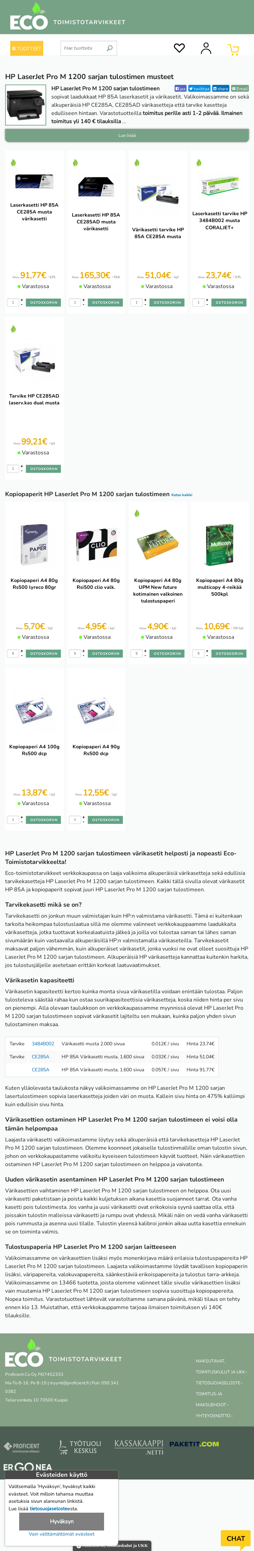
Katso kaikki (182, 494)
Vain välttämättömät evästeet (61, 1533)
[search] (109, 45)
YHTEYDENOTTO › (214, 1416)
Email (240, 89)
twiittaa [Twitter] (199, 89)
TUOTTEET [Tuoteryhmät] (26, 48)
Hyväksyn (62, 1521)
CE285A (40, 1057)
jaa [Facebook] (181, 89)
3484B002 (43, 1044)
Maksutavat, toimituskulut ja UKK (112, 1546)
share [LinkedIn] (220, 89)
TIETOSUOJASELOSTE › (219, 1383)
